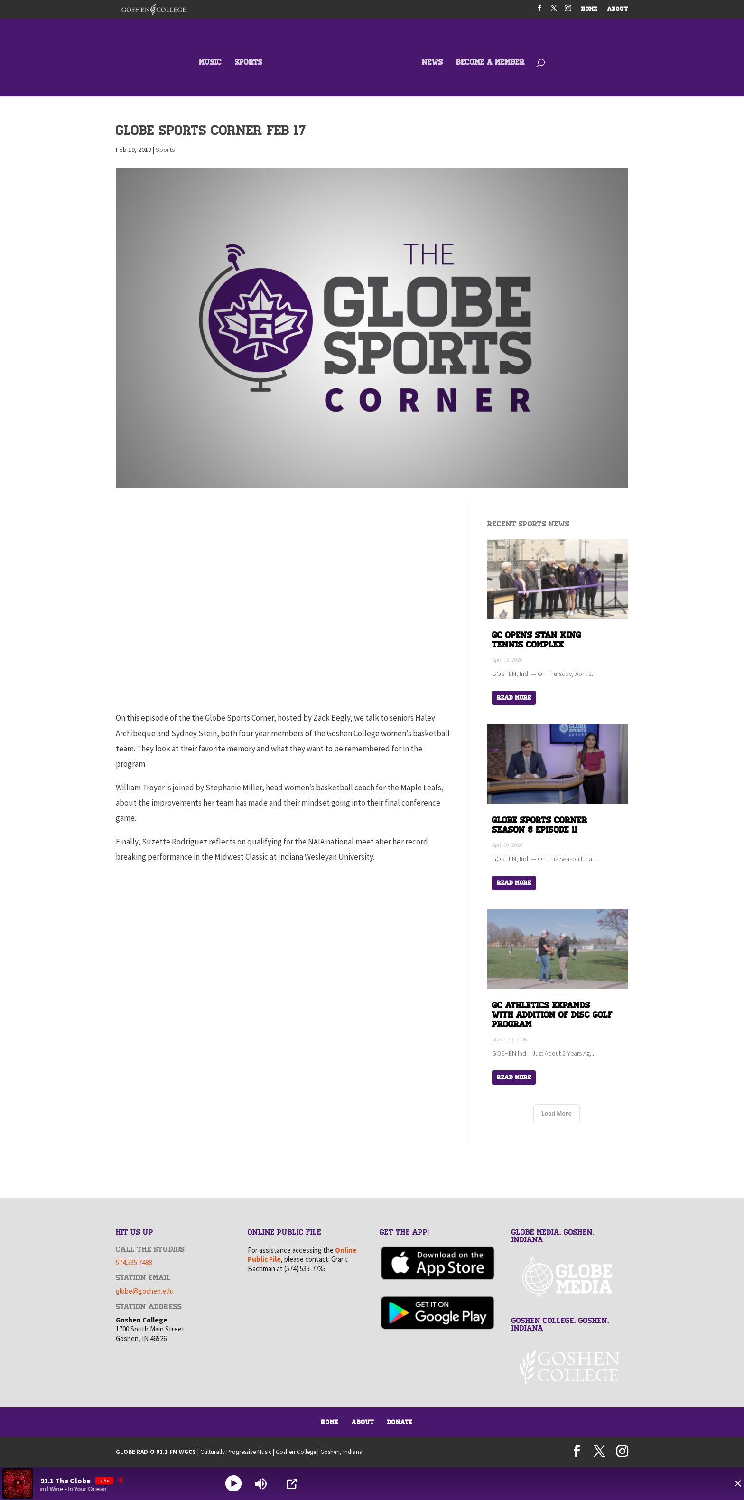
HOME (589, 10)
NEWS (431, 63)
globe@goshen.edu (145, 1290)
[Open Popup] (294, 1484)
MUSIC (210, 63)
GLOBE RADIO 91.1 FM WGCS (156, 1451)
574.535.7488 (134, 1261)
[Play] (235, 1484)
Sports (165, 149)
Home (330, 1422)
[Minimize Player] (727, 1484)
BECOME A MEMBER (490, 63)
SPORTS (249, 63)
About (363, 1422)
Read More (514, 698)
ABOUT (617, 10)
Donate (400, 1422)
